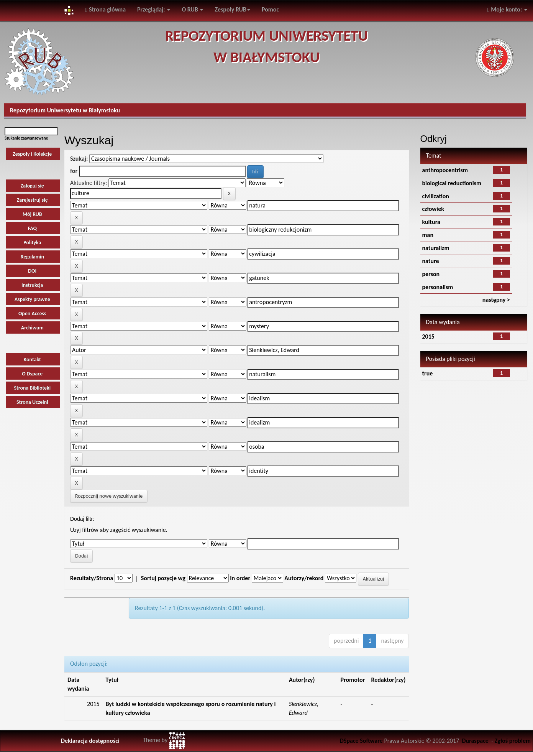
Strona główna (105, 9)
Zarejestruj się (32, 200)
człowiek (433, 208)
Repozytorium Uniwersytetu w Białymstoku (65, 110)
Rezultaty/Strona (91, 578)
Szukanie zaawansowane (26, 138)
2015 (428, 336)
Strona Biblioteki (32, 388)
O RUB (192, 9)
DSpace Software (361, 740)
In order (240, 578)
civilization (435, 196)
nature (430, 261)
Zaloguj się (32, 186)
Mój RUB (32, 214)
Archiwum (32, 327)
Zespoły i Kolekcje (32, 154)
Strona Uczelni (32, 402)
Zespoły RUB (232, 9)
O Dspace (32, 373)
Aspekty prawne (32, 299)
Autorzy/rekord (303, 578)
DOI (32, 271)
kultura (431, 221)
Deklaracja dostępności (90, 740)
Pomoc (270, 9)
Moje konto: (507, 9)
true (427, 373)
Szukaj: (79, 158)
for (73, 170)
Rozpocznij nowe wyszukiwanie (109, 496)
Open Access (32, 313)
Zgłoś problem (513, 740)
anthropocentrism (445, 170)
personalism (437, 287)
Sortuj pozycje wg (163, 578)
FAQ (32, 228)
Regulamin (32, 256)
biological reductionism (452, 183)
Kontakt (32, 359)
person (431, 274)
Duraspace (475, 740)
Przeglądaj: (153, 9)
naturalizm (435, 248)
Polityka (32, 242)
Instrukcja (32, 285)
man (428, 235)
